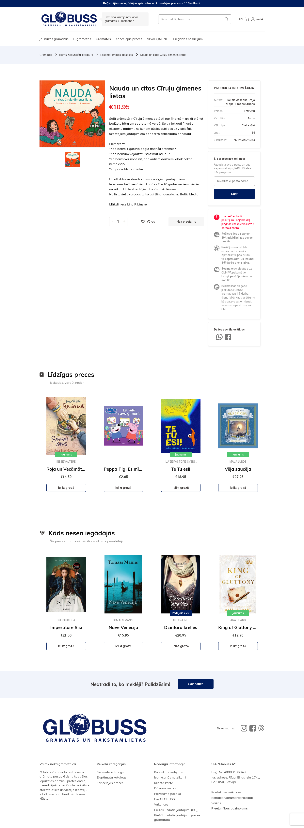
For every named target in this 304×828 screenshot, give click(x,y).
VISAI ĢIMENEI (157, 39)
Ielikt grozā (66, 488)
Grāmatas (103, 39)
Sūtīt (234, 194)
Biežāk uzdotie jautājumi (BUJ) (176, 810)
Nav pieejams (186, 221)
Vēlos (148, 222)
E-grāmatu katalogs (111, 777)
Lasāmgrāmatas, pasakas (116, 55)
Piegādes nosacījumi (188, 39)
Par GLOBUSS (164, 799)
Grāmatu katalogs (110, 772)
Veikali (216, 803)
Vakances (161, 804)
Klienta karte (163, 783)
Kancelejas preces (129, 39)
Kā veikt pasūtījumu (168, 772)
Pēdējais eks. (180, 613)
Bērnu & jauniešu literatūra (76, 55)
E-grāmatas (82, 39)
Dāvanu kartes (165, 788)
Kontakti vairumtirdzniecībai (232, 798)
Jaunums (66, 454)
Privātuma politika (167, 794)
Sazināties (195, 684)
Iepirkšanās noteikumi (170, 777)
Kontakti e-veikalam (226, 792)
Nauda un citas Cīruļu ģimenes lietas (163, 55)
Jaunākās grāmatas (54, 39)
